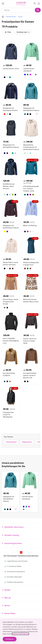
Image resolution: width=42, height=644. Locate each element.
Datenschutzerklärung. (20, 634)
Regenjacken (27, 442)
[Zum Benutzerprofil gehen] (35, 3)
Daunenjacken (11, 442)
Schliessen (10, 639)
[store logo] (21, 4)
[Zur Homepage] (3, 17)
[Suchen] (38, 10)
